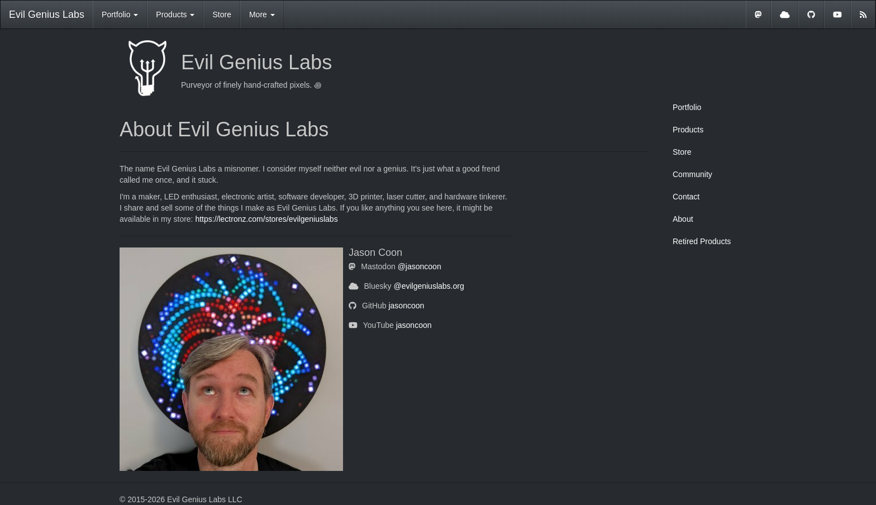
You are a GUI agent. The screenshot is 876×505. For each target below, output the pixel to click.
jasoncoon (406, 305)
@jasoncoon (419, 266)
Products (688, 129)
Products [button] (175, 14)
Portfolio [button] (120, 14)
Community (692, 174)
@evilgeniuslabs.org (428, 286)
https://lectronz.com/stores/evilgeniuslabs (266, 219)
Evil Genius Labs (46, 14)
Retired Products (702, 241)
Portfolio (687, 107)
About (683, 219)
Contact (686, 196)
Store (221, 14)
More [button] (262, 14)
